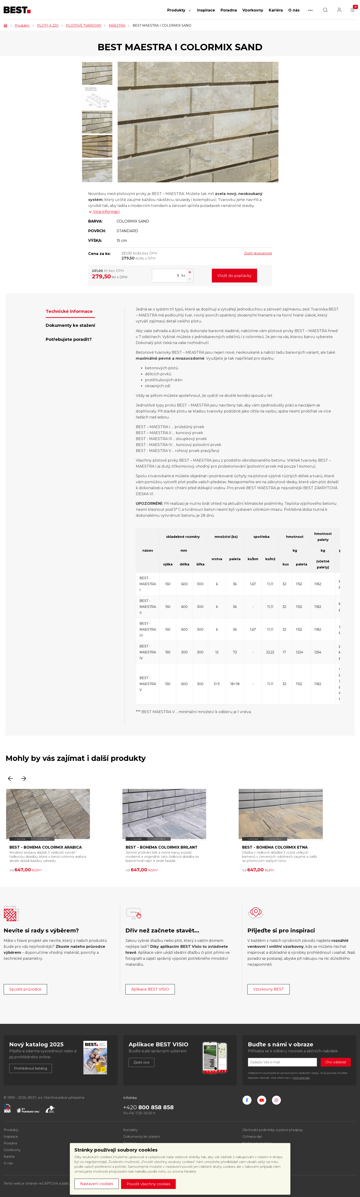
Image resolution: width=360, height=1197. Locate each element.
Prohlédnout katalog (30, 1068)
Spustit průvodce (25, 989)
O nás (294, 10)
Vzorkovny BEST (268, 989)
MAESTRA (117, 25)
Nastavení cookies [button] (96, 1184)
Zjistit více (141, 1062)
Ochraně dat (301, 1077)
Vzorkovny (252, 10)
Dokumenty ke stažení (141, 1137)
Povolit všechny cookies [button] (148, 1184)
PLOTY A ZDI (48, 25)
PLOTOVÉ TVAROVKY (83, 25)
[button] (190, 12)
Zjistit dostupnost (258, 253)
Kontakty (130, 1130)
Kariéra (276, 10)
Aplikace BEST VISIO (150, 989)
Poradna (229, 10)
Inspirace (206, 10)
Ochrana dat (252, 1137)
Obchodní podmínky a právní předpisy (272, 1130)
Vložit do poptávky (234, 276)
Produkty (176, 10)
